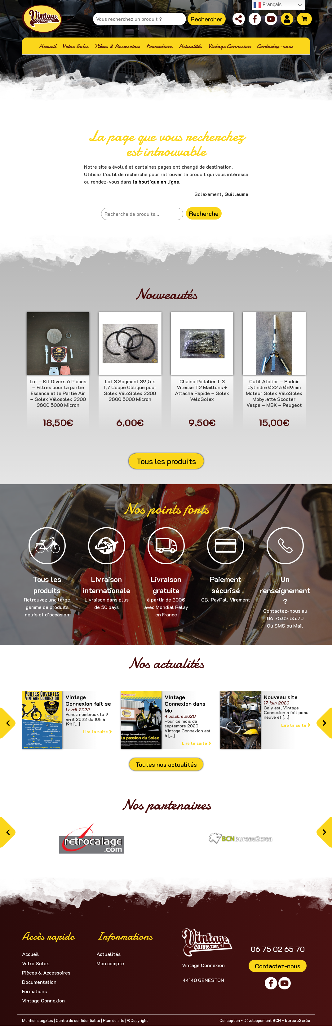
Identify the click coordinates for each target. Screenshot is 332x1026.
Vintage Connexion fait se (88, 700)
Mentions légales (37, 1020)
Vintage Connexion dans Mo (185, 703)
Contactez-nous (277, 966)
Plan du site (113, 1020)
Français (267, 5)
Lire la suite (97, 731)
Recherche (204, 213)
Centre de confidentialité (78, 1020)
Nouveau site (281, 697)
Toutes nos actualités (166, 764)
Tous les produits (166, 461)
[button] (7, 723)
